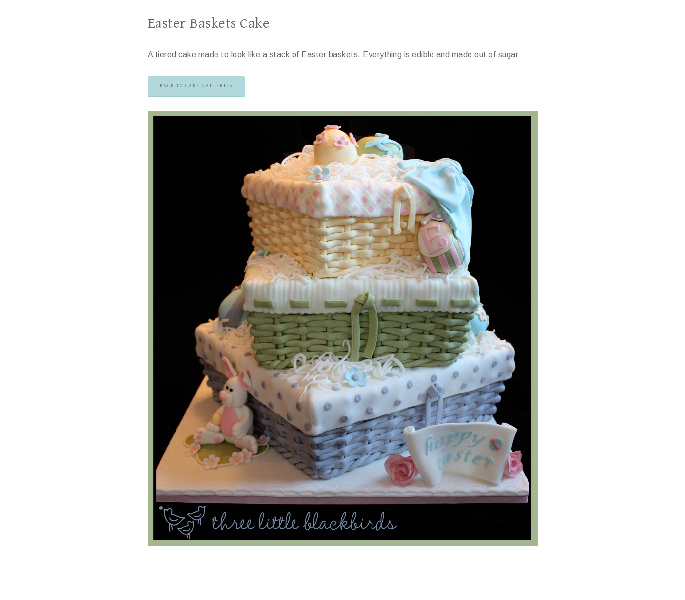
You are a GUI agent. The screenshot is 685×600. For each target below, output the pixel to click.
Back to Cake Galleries (196, 86)
